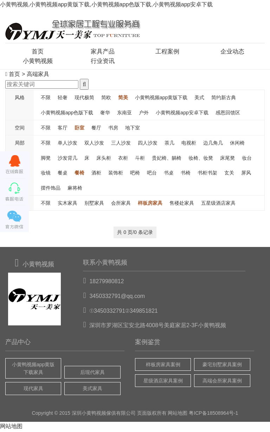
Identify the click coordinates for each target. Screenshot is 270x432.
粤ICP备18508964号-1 (213, 414)
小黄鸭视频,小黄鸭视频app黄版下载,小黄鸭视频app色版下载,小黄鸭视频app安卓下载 (106, 4)
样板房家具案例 (163, 365)
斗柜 (140, 159)
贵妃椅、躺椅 (166, 159)
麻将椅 (75, 189)
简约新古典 (223, 98)
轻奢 (63, 98)
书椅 (186, 174)
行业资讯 (102, 61)
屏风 (246, 174)
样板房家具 (150, 204)
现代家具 (33, 390)
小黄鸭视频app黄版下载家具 (33, 369)
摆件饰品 (50, 189)
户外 (144, 113)
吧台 (152, 174)
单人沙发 (67, 144)
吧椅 (135, 174)
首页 (37, 51)
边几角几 (213, 144)
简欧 (106, 98)
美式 (199, 98)
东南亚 (124, 113)
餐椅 (79, 174)
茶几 (169, 144)
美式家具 (92, 390)
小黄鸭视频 (37, 61)
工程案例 (167, 51)
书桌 (169, 174)
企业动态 (232, 51)
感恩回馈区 (228, 113)
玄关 (229, 174)
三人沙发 (121, 144)
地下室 (132, 129)
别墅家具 (94, 204)
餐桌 (63, 174)
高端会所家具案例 (222, 382)
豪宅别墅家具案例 (222, 365)
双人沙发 (94, 144)
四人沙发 (148, 144)
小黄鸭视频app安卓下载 (182, 113)
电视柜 (188, 144)
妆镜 (46, 174)
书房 (113, 129)
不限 (46, 98)
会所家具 (121, 204)
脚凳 (46, 159)
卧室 (79, 129)
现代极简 (84, 98)
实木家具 (67, 204)
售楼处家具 (181, 204)
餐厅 (96, 129)
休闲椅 (237, 144)
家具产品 (102, 51)
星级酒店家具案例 (163, 382)
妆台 (247, 159)
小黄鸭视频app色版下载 (67, 113)
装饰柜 (115, 174)
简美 (123, 98)
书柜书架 (207, 174)
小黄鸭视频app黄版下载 (161, 98)
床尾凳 (227, 159)
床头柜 (103, 159)
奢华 (105, 113)
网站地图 (177, 414)
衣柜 (123, 159)
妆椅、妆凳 (200, 159)
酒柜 (96, 174)
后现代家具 (92, 373)
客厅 (63, 129)
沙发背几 (67, 159)
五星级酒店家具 (218, 204)
